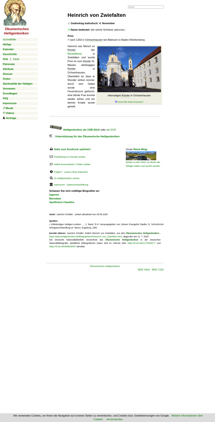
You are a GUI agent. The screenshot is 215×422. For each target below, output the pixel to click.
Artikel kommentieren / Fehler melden (72, 164)
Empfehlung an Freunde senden (69, 157)
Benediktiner (75, 53)
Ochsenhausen (94, 39)
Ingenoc (54, 194)
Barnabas (55, 198)
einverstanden (114, 419)
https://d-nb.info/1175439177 (141, 243)
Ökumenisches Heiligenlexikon (105, 266)
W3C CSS (158, 269)
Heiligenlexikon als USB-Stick (74, 129)
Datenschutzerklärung (77, 184)
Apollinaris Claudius (61, 202)
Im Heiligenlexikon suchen (67, 178)
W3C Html (144, 269)
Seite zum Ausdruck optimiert (72, 149)
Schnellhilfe (9, 39)
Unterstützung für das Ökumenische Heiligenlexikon (84, 136)
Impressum (59, 184)
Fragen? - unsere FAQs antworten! (71, 172)
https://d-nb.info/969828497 (62, 246)
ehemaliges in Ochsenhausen (129, 98)
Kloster (126, 95)
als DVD (111, 129)
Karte (16, 59)
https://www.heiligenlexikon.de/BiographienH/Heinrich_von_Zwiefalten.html (85, 236)
